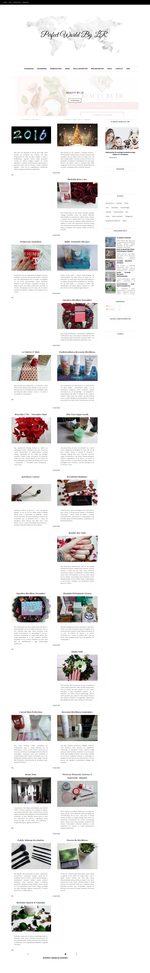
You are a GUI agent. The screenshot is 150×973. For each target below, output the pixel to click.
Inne (107, 207)
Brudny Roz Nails (77, 532)
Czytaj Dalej (56, 173)
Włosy (125, 221)
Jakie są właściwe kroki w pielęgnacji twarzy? (125, 250)
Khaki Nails (77, 651)
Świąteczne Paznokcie (31, 241)
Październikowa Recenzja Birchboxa (77, 352)
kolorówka (114, 207)
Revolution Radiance (77, 476)
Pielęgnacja (128, 216)
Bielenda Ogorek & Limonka (31, 902)
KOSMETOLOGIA (56, 69)
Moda (108, 216)
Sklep (10, 2)
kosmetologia (125, 207)
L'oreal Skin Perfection (30, 712)
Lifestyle (108, 212)
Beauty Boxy (110, 203)
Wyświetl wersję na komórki (55, 958)
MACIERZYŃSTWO (97, 69)
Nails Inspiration (117, 216)
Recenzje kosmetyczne (113, 221)
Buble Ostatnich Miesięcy (77, 241)
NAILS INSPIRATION (80, 69)
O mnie (5, 2)
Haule (126, 203)
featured (119, 203)
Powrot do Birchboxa (77, 840)
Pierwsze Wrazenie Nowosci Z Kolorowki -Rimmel (77, 776)
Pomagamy (25, 2)
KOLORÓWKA (42, 69)
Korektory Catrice (31, 476)
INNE (128, 69)
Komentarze (110, 309)
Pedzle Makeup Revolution (31, 840)
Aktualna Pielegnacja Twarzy (77, 593)
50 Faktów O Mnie (31, 352)
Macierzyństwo (118, 212)
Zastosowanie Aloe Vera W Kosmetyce (125, 285)
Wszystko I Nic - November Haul (31, 414)
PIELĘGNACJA (29, 69)
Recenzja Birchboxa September (77, 712)
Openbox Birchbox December (77, 300)
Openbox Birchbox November (30, 593)
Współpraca (17, 2)
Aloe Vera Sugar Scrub (77, 414)
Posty (108, 306)
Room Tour (30, 774)
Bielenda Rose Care (77, 179)
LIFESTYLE (119, 69)
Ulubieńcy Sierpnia (124, 238)
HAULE (109, 69)
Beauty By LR (113, 157)
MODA (67, 69)
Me (127, 212)
